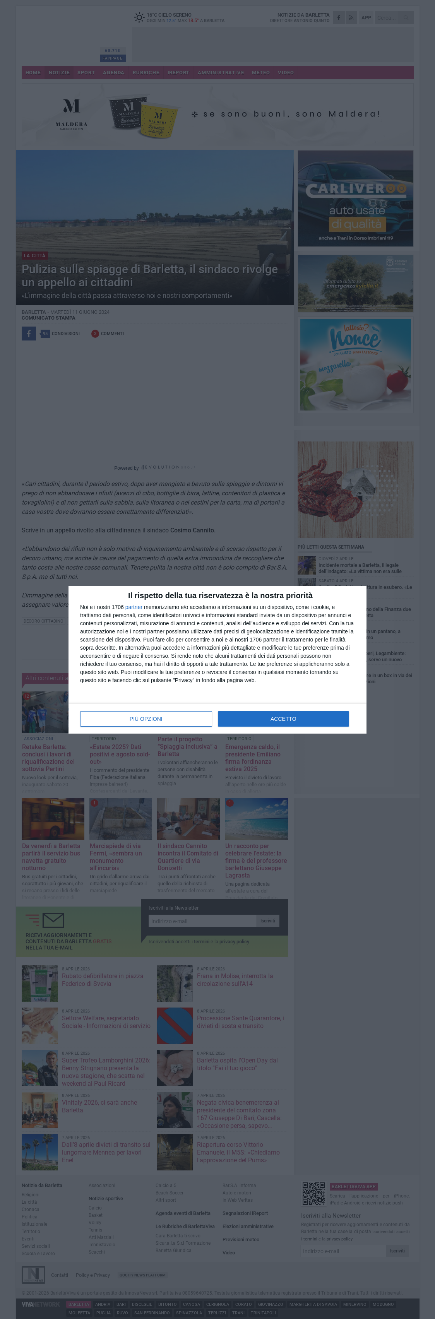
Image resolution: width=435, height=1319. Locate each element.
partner (133, 607)
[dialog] (217, 660)
